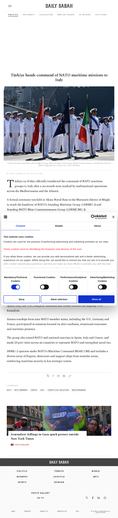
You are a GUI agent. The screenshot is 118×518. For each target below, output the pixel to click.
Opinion (59, 482)
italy (42, 390)
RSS (77, 511)
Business (22, 476)
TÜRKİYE (59, 471)
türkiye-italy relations (58, 390)
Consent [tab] (20, 226)
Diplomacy (29, 14)
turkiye (33, 390)
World (96, 471)
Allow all (96, 299)
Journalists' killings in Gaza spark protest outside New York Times (45, 436)
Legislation (46, 14)
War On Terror (66, 14)
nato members (21, 390)
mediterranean (79, 390)
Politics (13, 14)
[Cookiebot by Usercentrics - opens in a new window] (93, 217)
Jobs (13, 511)
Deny (21, 299)
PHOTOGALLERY (22, 445)
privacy (27, 511)
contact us (62, 511)
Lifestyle (59, 476)
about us (44, 511)
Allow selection (59, 299)
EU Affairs (85, 14)
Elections (101, 14)
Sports (22, 482)
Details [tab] (59, 226)
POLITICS (22, 471)
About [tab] (97, 226)
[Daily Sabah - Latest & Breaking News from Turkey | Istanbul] (59, 6)
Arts (96, 476)
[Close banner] (113, 217)
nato (9, 390)
